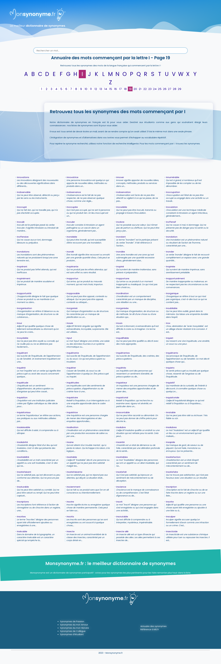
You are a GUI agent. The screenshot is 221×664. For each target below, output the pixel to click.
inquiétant (22, 352)
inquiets (170, 367)
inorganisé (72, 308)
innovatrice (72, 177)
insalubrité (22, 442)
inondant (121, 236)
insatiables (122, 457)
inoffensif (171, 221)
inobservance (74, 192)
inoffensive (23, 236)
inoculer (71, 221)
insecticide (172, 531)
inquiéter (71, 367)
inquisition (22, 397)
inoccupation (173, 192)
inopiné (120, 266)
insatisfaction (173, 457)
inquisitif (170, 382)
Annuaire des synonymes (153, 626)
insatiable (72, 457)
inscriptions (23, 501)
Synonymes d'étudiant (72, 634)
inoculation (172, 207)
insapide (170, 442)
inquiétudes (73, 382)
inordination (122, 293)
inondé (70, 251)
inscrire (70, 501)
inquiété (21, 367)
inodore (120, 221)
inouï (19, 323)
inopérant (22, 266)
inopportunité (24, 293)
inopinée (170, 266)
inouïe (70, 323)
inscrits (70, 516)
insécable (22, 531)
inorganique (172, 293)
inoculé (20, 221)
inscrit (119, 501)
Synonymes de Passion (72, 621)
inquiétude (22, 382)
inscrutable (122, 516)
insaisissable (23, 427)
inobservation (123, 192)
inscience (121, 486)
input (69, 337)
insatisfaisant (24, 471)
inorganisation (24, 308)
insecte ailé (122, 531)
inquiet (169, 337)
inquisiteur (121, 382)
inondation (171, 236)
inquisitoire (72, 397)
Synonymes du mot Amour (74, 624)
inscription (171, 486)
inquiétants (172, 352)
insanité (120, 442)
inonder (170, 251)
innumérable (172, 177)
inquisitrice (72, 412)
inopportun (72, 278)
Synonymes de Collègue (73, 631)
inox (168, 323)
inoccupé (22, 207)
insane (70, 442)
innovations (23, 177)
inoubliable (171, 308)
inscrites (21, 516)
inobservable (24, 192)
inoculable (121, 207)
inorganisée (122, 308)
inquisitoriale (172, 397)
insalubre (121, 427)
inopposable (73, 293)
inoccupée (72, 207)
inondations (23, 251)
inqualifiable (122, 337)
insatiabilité (23, 457)
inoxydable (22, 337)
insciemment (73, 486)
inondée (120, 251)
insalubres (171, 427)
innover (120, 177)
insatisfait (121, 471)
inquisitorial (122, 397)
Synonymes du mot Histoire (74, 627)
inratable (171, 412)
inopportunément (175, 278)
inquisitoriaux (24, 412)
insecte (71, 531)
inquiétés (121, 367)
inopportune (122, 278)
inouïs (119, 323)
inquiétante (73, 352)
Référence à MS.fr (149, 629)
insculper (170, 516)
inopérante (72, 266)
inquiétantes (123, 352)
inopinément (23, 278)
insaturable (23, 486)
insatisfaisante (74, 471)
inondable (72, 236)
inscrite (170, 501)
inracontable (123, 412)
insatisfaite (172, 471)
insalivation (72, 427)
